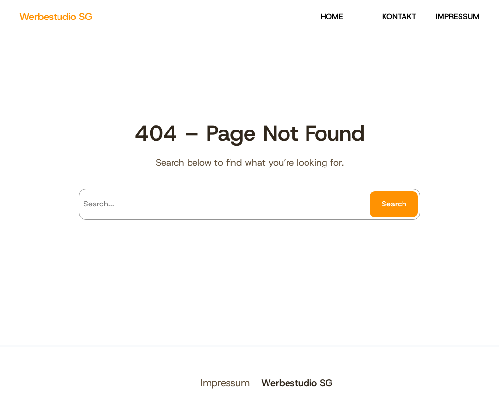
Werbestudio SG (55, 16)
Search (394, 204)
